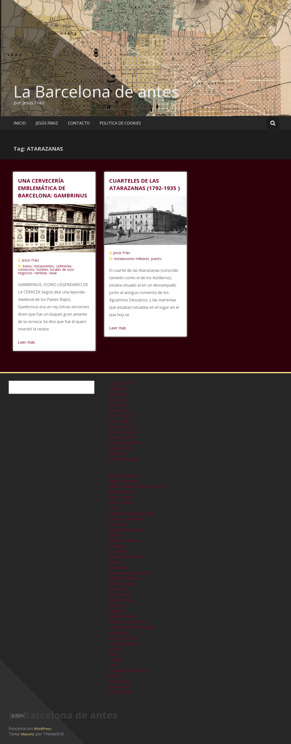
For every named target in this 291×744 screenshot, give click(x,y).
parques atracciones (127, 621)
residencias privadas (127, 670)
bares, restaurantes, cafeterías (47, 266)
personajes (119, 632)
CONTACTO (79, 123)
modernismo (120, 594)
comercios (26, 269)
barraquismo (121, 491)
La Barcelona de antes (96, 91)
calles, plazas (121, 502)
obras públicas (122, 616)
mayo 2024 (119, 399)
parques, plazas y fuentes (132, 627)
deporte (116, 535)
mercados (118, 589)
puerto (156, 258)
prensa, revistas (123, 643)
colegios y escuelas (126, 518)
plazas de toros (123, 638)
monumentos (121, 600)
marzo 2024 (119, 410)
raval (53, 273)
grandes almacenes (126, 556)
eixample (117, 546)
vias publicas (120, 692)
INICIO (20, 123)
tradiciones (119, 681)
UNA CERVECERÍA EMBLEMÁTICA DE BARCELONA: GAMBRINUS (52, 188)
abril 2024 (118, 405)
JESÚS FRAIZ (47, 123)
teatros (115, 676)
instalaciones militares (131, 258)
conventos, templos (127, 529)
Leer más (26, 342)
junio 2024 (118, 394)
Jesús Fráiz (30, 260)
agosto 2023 (120, 448)
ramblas (40, 273)
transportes (120, 686)
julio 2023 (117, 453)
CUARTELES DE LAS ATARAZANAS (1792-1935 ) (144, 184)
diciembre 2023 (123, 426)
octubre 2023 (121, 437)
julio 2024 (117, 388)
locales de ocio (62, 269)
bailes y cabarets (124, 481)
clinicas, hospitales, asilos (132, 513)
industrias (118, 567)
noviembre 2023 (123, 432)
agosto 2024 (120, 383)
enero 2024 (119, 421)
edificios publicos (124, 540)
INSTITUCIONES (124, 578)
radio (113, 654)
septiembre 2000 (124, 459)
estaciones (118, 551)
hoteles (42, 269)
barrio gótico (121, 497)
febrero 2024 (121, 416)
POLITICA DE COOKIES (120, 123)
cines (113, 508)
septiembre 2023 (124, 443)
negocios (25, 273)
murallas (117, 605)
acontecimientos (124, 475)
